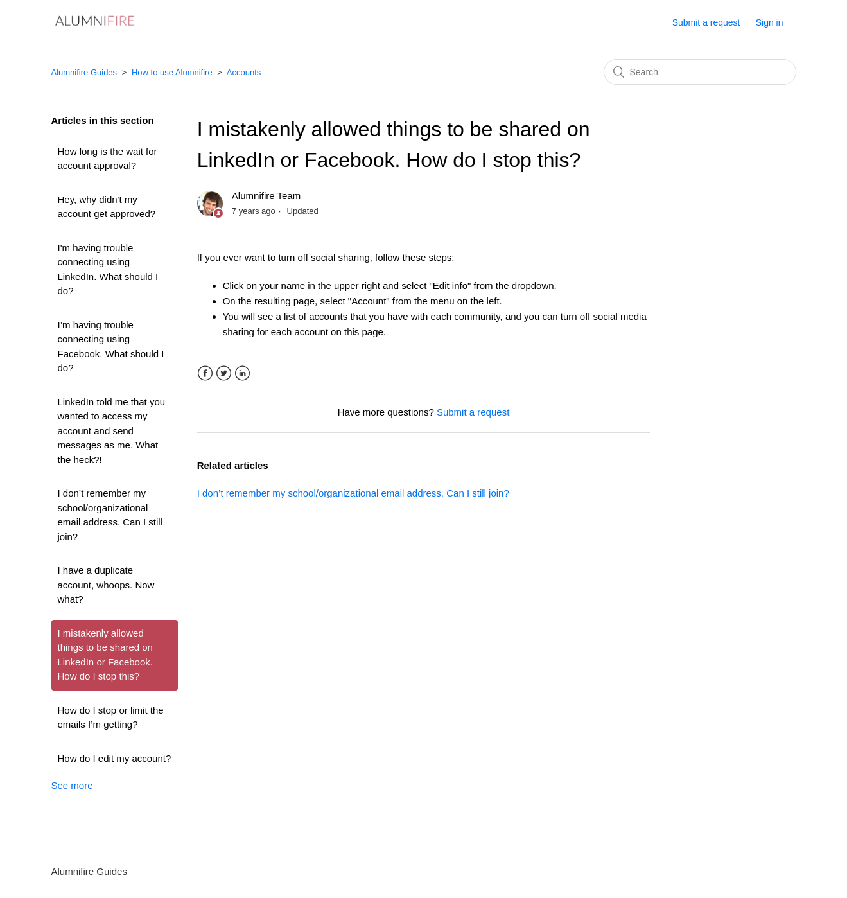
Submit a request (706, 22)
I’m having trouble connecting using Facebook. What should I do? (111, 346)
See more (72, 785)
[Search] (700, 72)
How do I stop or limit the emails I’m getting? (111, 717)
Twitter (224, 373)
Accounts (244, 72)
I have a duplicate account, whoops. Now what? (106, 584)
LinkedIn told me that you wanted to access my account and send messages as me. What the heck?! (112, 430)
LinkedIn (242, 373)
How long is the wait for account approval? (107, 159)
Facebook (205, 373)
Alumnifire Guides (84, 72)
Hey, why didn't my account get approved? (107, 207)
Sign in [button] (769, 22)
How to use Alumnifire (172, 72)
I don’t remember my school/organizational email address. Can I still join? (110, 515)
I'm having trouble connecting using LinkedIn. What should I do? (108, 269)
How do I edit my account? (114, 758)
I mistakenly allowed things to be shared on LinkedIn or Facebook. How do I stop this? (105, 655)
